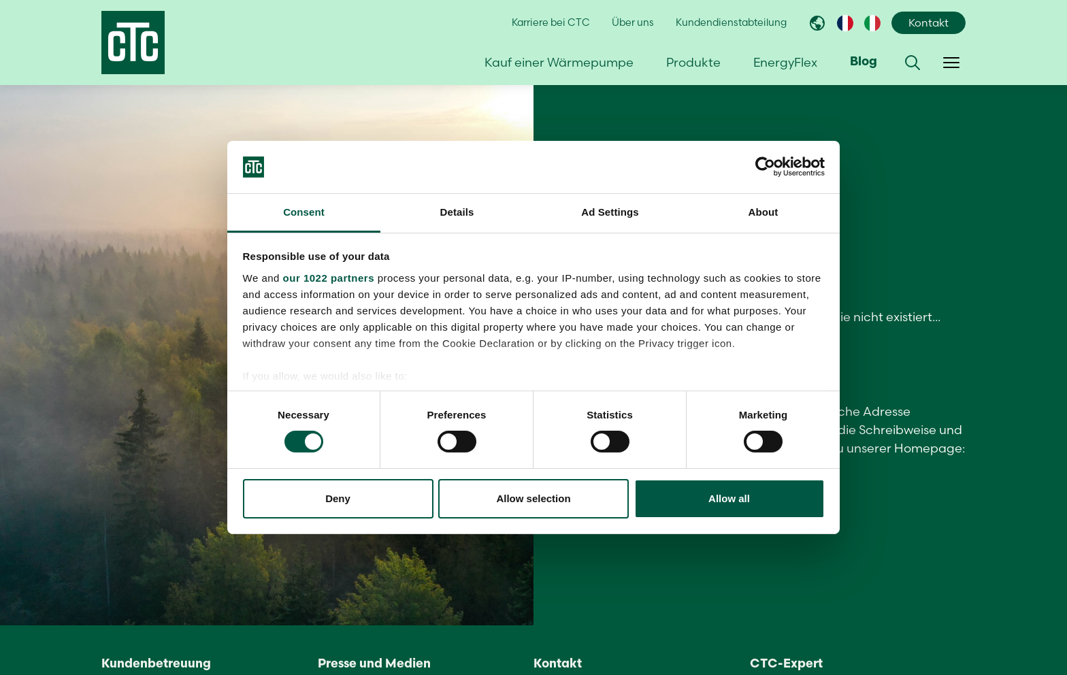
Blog (863, 62)
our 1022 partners (328, 278)
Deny (337, 498)
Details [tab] (457, 212)
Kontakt (928, 22)
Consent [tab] (304, 212)
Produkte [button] (693, 62)
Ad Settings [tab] (609, 212)
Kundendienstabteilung (731, 22)
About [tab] (763, 212)
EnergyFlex (785, 62)
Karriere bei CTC (551, 22)
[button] (912, 63)
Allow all (729, 498)
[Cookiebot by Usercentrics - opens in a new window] (765, 167)
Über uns (633, 22)
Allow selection (533, 498)
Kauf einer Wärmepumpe (559, 62)
